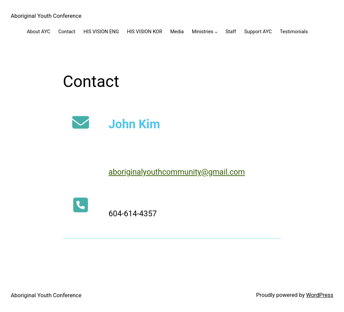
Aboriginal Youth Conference (46, 16)
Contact (66, 32)
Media (177, 32)
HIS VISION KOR (144, 32)
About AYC (38, 32)
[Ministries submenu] (216, 32)
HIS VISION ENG (101, 32)
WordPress (319, 295)
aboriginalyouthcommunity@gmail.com (177, 172)
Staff (230, 32)
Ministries (202, 32)
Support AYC (258, 32)
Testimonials (294, 32)
